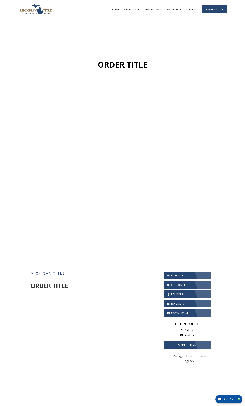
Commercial (180, 317)
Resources (151, 9)
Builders (177, 307)
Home (115, 9)
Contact (192, 9)
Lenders (177, 297)
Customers (179, 286)
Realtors (178, 276)
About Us (130, 9)
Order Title (214, 9)
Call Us (187, 335)
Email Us (187, 340)
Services (172, 9)
